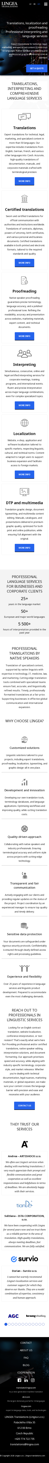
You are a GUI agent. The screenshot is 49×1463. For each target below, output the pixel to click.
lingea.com (26, 1406)
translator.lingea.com (26, 1387)
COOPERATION (26, 1372)
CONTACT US (24, 1105)
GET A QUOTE (37, 68)
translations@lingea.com (24, 1444)
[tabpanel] (13, 1316)
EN (39, 3)
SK (34, 3)
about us (26, 1350)
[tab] (5, 1324)
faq (26, 1357)
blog (26, 1365)
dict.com (26, 1397)
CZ (30, 3)
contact (26, 1343)
